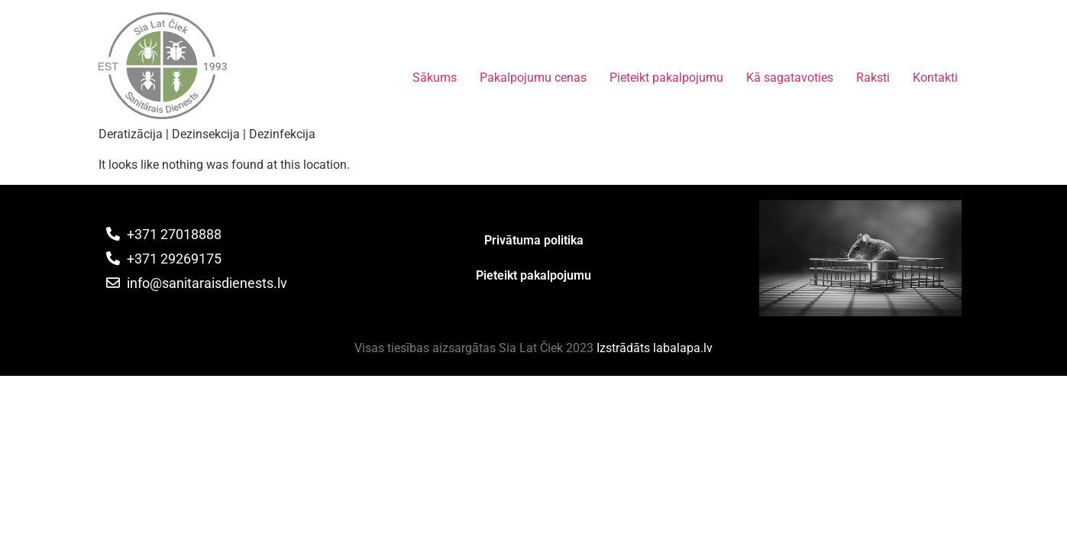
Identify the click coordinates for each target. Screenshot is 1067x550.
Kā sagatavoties (789, 77)
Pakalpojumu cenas (533, 77)
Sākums (434, 77)
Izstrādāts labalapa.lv (655, 348)
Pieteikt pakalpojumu (666, 77)
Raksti (873, 77)
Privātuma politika (534, 240)
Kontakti (935, 77)
